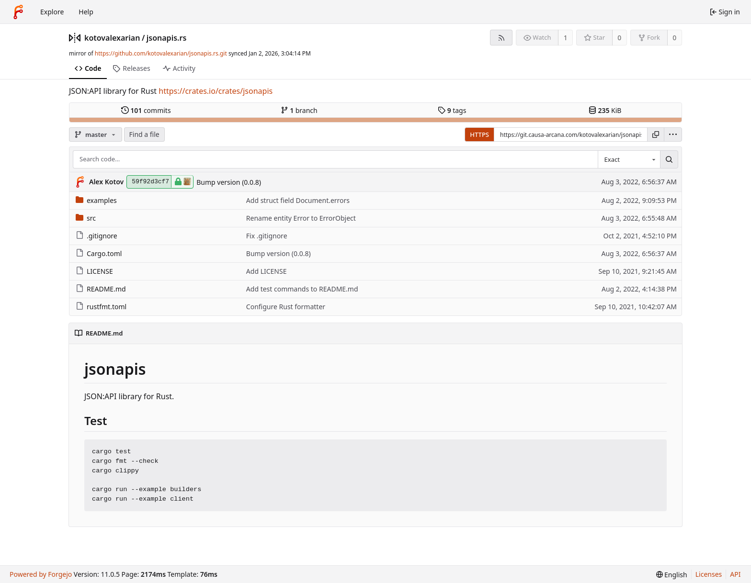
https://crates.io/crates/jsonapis (216, 91)
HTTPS (479, 134)
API (735, 574)
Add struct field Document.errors (298, 200)
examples (96, 200)
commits (146, 110)
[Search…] (669, 159)
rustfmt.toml (101, 306)
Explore (52, 11)
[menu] (673, 134)
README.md (101, 288)
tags (452, 110)
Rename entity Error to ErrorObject (301, 218)
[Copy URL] (655, 134)
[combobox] (629, 159)
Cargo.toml (99, 253)
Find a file (144, 134)
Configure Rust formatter (285, 306)
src (86, 218)
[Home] (18, 12)
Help (86, 11)
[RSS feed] (501, 37)
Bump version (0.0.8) (228, 182)
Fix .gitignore (266, 235)
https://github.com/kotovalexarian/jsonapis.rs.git (161, 53)
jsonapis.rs (167, 38)
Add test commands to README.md (302, 288)
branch (299, 110)
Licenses (708, 574)
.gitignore (96, 235)
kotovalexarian (112, 38)
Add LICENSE (266, 271)
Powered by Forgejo (41, 574)
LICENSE (94, 271)
